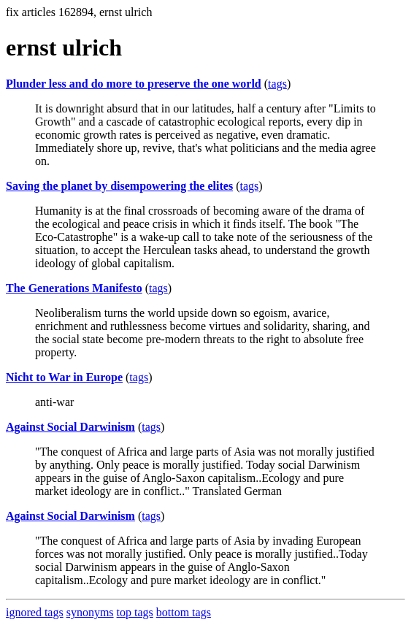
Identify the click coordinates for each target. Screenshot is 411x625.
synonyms (90, 612)
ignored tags (35, 612)
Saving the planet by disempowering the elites (119, 186)
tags (277, 83)
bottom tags (183, 612)
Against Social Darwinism (70, 427)
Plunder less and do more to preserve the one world (133, 83)
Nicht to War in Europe (64, 377)
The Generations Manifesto (74, 288)
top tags (135, 612)
